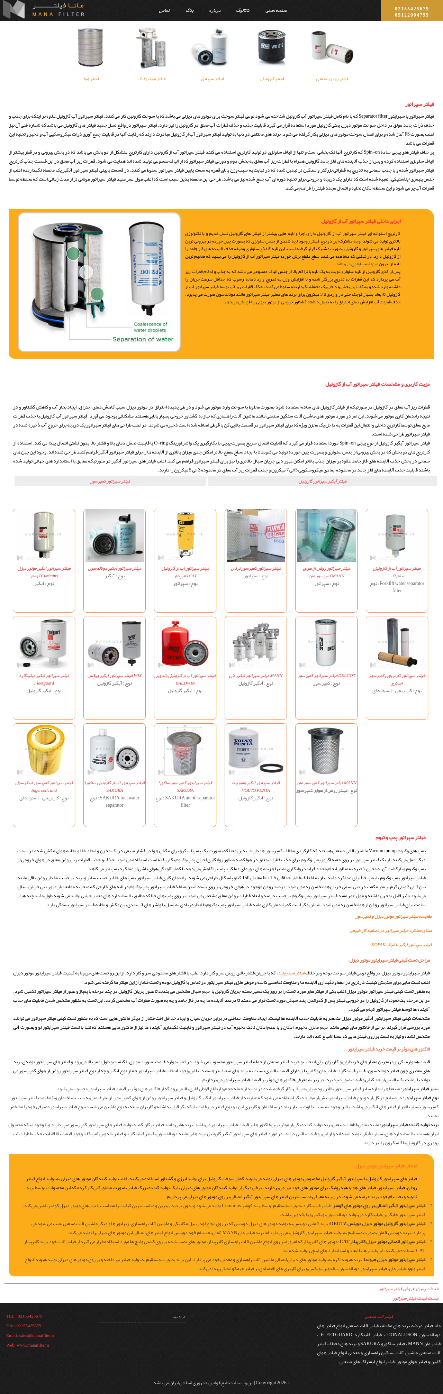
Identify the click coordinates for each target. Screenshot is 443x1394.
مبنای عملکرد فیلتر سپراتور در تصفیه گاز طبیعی (391, 930)
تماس (164, 10)
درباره (214, 10)
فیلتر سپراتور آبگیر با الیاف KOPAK (401, 944)
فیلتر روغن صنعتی (332, 74)
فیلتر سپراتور (211, 74)
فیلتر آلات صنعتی (379, 1316)
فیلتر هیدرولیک (151, 74)
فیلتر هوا (91, 74)
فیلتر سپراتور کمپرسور (110, 481)
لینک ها (178, 1317)
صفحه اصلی (276, 10)
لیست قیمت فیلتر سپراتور (416, 1298)
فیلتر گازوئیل (272, 74)
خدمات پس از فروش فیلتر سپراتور (409, 1288)
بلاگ (189, 10)
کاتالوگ (243, 10)
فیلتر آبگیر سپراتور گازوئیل (322, 481)
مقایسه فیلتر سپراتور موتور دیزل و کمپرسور (393, 916)
